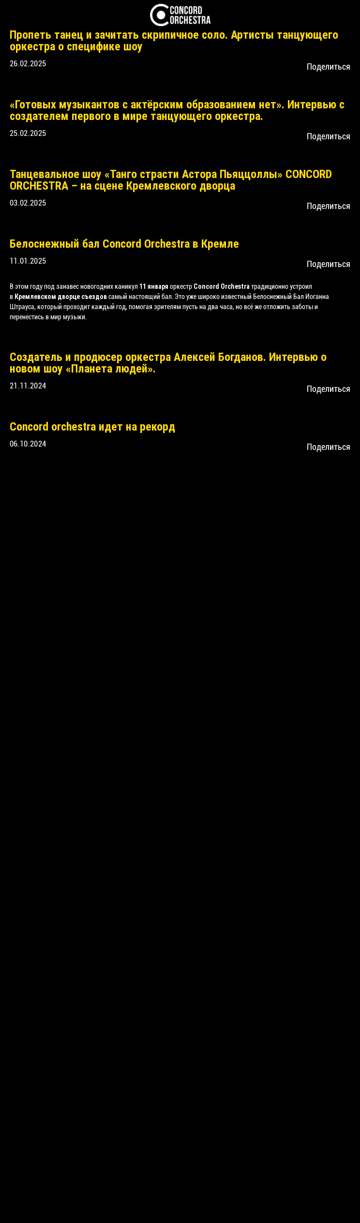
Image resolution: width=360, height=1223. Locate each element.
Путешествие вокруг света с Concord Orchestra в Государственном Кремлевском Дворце (174, 960)
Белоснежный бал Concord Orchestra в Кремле (124, 440)
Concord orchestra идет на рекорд (92, 622)
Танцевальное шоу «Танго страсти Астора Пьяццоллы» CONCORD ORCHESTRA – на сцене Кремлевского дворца (171, 375)
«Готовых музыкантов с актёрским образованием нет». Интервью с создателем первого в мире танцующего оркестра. (177, 208)
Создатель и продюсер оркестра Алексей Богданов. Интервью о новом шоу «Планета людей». (168, 558)
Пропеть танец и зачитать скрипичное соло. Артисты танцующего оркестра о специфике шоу (174, 40)
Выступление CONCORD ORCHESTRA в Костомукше (135, 680)
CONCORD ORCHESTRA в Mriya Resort (100, 739)
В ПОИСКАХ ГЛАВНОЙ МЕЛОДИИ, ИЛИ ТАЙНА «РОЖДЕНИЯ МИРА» (170, 842)
